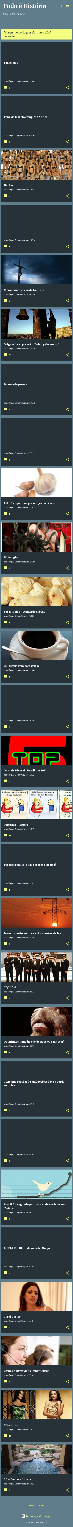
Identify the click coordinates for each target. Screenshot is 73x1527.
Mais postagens (37, 1505)
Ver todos (9, 37)
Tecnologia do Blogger (36, 1516)
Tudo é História (24, 6)
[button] (67, 88)
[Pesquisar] (61, 6)
